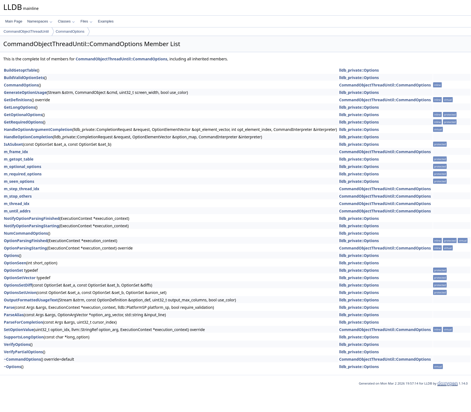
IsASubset (13, 144)
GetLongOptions (19, 107)
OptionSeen (15, 262)
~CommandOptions (22, 359)
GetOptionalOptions (23, 114)
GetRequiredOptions (23, 122)
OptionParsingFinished (25, 240)
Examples (106, 21)
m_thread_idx (16, 203)
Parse (9, 307)
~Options (12, 366)
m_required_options (23, 173)
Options (11, 255)
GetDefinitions (18, 99)
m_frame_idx (16, 151)
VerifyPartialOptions (23, 351)
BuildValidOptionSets (24, 77)
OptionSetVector (20, 277)
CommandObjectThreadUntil (26, 31)
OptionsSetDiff (18, 285)
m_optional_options (22, 166)
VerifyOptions (17, 344)
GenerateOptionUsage (25, 92)
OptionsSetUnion (20, 292)
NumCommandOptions (26, 233)
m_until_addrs (17, 211)
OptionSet (13, 270)
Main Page (13, 21)
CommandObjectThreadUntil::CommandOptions (121, 58)
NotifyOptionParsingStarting (31, 225)
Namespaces (39, 21)
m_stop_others (18, 196)
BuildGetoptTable (20, 70)
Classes (66, 21)
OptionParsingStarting (25, 248)
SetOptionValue (19, 329)
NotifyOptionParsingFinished (32, 218)
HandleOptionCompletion (28, 136)
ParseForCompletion (23, 322)
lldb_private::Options (359, 70)
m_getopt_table (18, 159)
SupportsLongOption (24, 337)
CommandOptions (70, 31)
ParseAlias (14, 314)
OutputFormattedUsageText (31, 299)
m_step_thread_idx (21, 188)
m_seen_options (19, 181)
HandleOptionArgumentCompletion (38, 129)
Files (86, 21)
